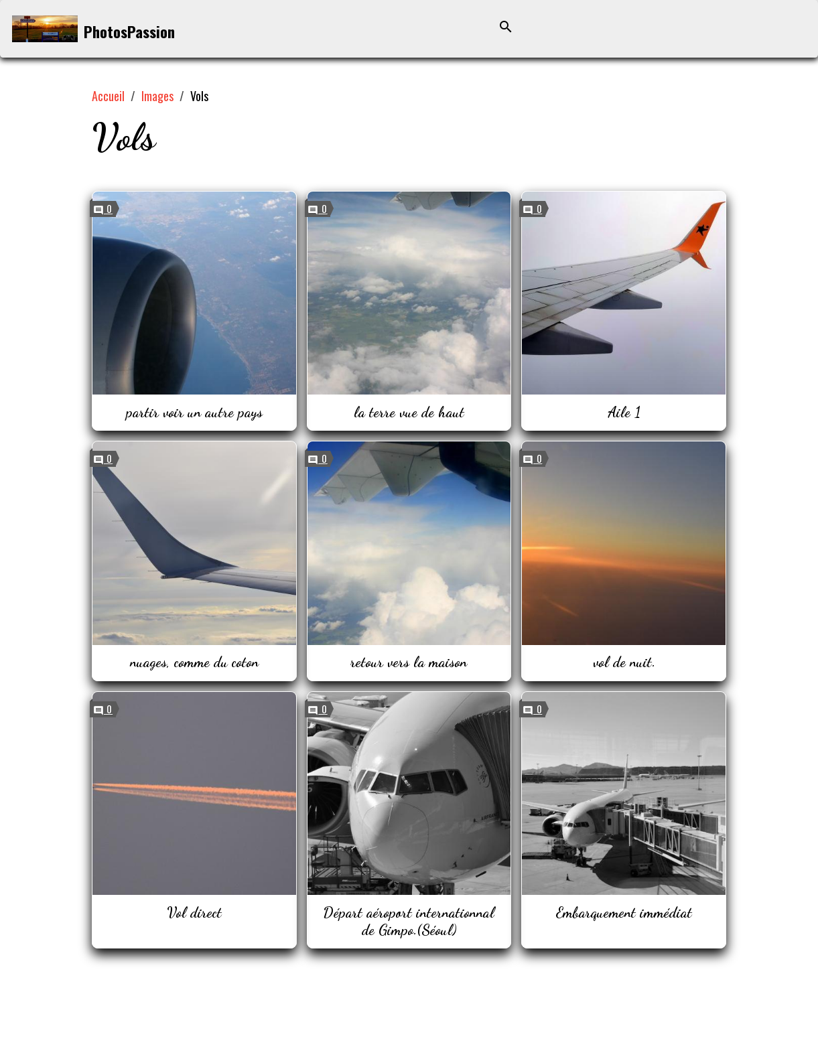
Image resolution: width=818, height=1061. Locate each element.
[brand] (93, 29)
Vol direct (194, 912)
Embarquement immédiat (624, 912)
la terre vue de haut (409, 412)
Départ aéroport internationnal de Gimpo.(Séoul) (408, 921)
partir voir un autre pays (194, 412)
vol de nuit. (624, 661)
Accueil (108, 95)
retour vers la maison (408, 661)
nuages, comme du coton (194, 661)
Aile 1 (624, 412)
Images (157, 95)
